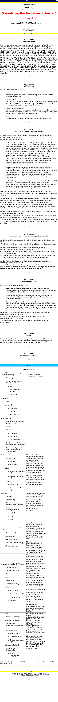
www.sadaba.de (29, 676)
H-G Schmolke (39, 673)
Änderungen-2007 (29, 33)
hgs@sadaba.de (46, 674)
